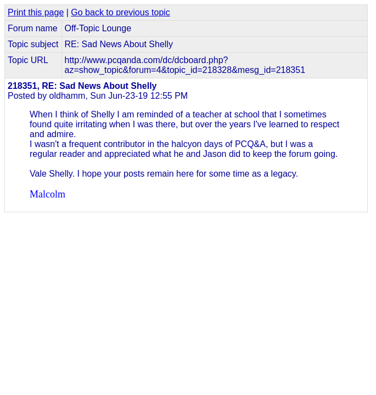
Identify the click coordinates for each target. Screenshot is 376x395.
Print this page (36, 12)
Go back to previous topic (120, 12)
